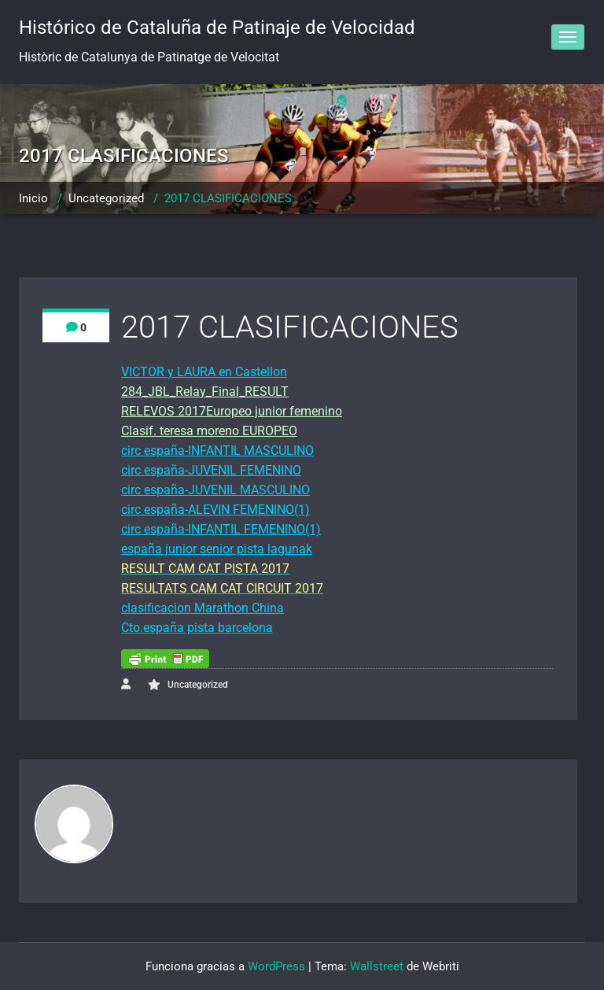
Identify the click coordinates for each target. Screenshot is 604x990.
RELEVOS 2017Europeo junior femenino (231, 411)
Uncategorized (106, 198)
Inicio (33, 198)
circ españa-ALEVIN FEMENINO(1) (215, 509)
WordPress (276, 966)
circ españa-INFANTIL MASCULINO (217, 450)
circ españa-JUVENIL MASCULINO (215, 489)
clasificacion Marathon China (202, 607)
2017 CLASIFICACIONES (228, 198)
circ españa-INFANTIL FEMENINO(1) (221, 529)
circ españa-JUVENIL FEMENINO (211, 470)
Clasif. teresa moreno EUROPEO (209, 430)
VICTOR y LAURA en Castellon (204, 371)
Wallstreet (376, 966)
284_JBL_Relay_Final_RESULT (205, 391)
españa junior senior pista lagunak (216, 548)
